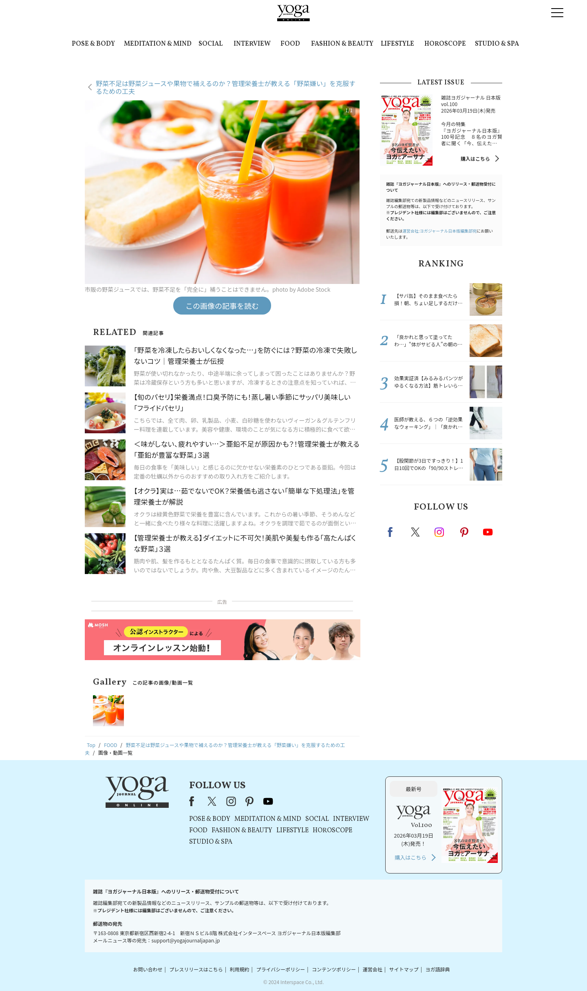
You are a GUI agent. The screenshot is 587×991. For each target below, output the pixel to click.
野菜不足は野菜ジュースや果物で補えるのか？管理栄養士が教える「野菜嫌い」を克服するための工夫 (225, 87)
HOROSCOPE (445, 44)
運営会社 (372, 969)
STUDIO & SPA (497, 44)
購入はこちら (475, 158)
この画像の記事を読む (222, 305)
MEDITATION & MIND (158, 44)
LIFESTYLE (397, 44)
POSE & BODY (93, 44)
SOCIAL (211, 44)
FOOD (290, 44)
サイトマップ (404, 969)
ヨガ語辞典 (438, 969)
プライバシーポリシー (280, 969)
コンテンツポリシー (334, 969)
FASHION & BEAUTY (342, 44)
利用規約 (239, 969)
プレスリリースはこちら (196, 969)
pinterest (464, 532)
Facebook (392, 532)
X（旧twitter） (416, 532)
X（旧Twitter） (212, 801)
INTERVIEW (252, 44)
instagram (440, 531)
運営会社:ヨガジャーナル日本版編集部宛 (439, 231)
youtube (268, 801)
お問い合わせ (147, 969)
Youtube (488, 532)
